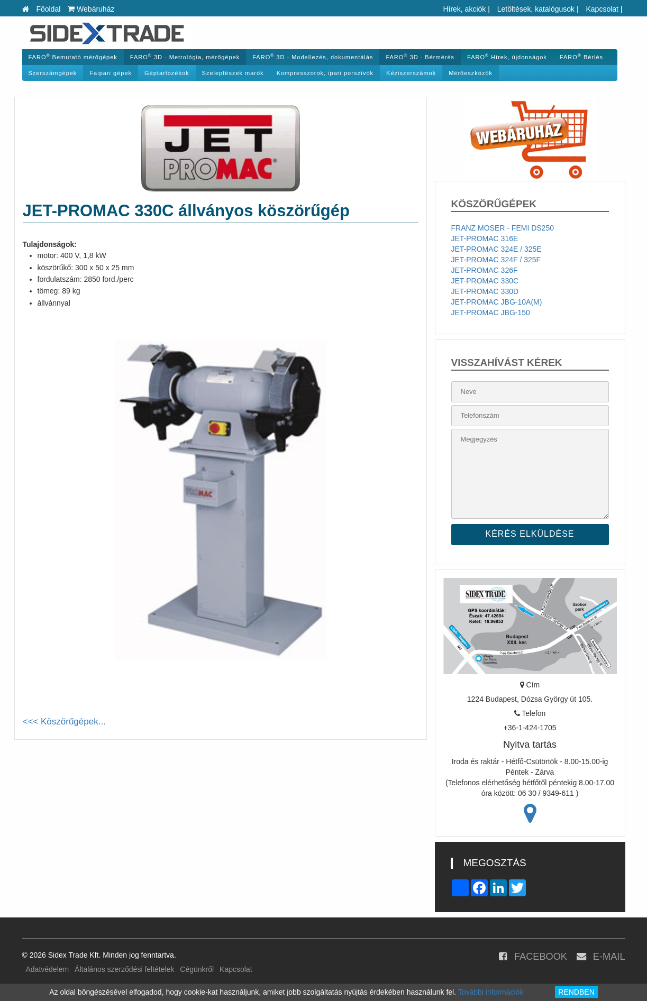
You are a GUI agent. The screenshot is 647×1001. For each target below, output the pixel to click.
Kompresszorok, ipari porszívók (325, 73)
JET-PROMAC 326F (484, 270)
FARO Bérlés (581, 56)
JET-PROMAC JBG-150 (490, 312)
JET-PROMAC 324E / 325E (496, 249)
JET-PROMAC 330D (485, 291)
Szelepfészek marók (233, 73)
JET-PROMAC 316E (484, 238)
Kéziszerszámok (411, 73)
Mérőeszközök (471, 73)
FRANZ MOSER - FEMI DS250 (502, 228)
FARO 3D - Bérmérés (420, 56)
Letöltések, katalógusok (536, 9)
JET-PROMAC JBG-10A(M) (496, 302)
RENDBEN (576, 992)
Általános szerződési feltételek (124, 969)
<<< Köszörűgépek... (64, 722)
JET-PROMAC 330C (485, 281)
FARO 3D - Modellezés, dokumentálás (312, 56)
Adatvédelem (47, 969)
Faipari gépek (110, 73)
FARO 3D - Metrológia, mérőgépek (185, 56)
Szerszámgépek (53, 73)
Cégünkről (197, 969)
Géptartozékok (166, 73)
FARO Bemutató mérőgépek (73, 56)
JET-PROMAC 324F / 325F (496, 259)
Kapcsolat (602, 9)
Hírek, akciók (464, 9)
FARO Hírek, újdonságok (507, 56)
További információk (491, 992)
